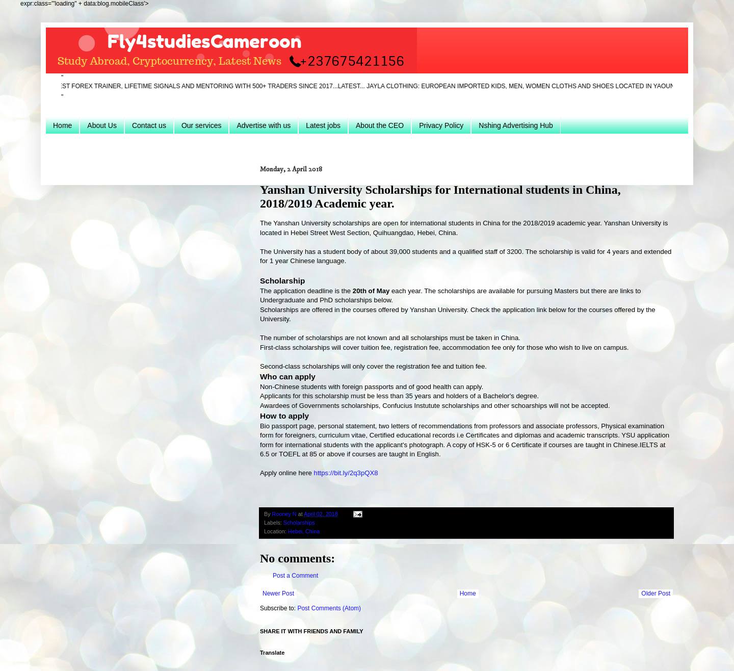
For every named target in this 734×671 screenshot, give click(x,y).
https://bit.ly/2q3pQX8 (346, 473)
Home (62, 125)
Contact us (149, 125)
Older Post (655, 593)
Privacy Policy (441, 125)
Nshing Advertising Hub (516, 125)
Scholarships (299, 523)
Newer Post (278, 593)
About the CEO (380, 125)
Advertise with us (264, 125)
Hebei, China (304, 531)
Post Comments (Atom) (329, 608)
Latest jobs (323, 125)
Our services (201, 125)
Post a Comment (295, 575)
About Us (102, 125)
